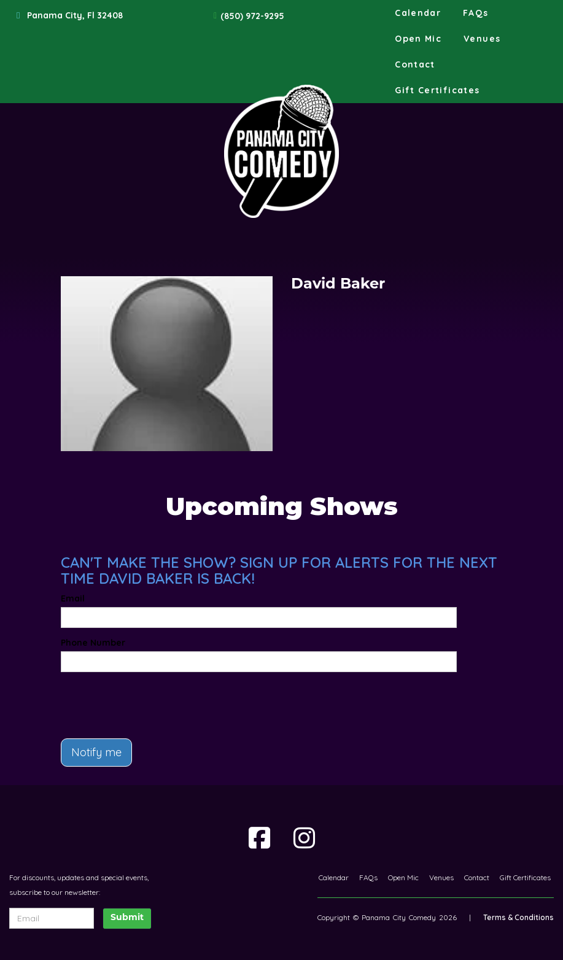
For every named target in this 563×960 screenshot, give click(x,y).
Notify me (96, 752)
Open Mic (418, 38)
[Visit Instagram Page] (304, 838)
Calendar (418, 12)
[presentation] (132, 699)
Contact (415, 64)
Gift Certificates (437, 90)
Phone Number (93, 642)
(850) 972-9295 (252, 15)
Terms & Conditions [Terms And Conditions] (518, 917)
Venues (482, 38)
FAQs (475, 12)
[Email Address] (51, 918)
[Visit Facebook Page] (259, 838)
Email (73, 598)
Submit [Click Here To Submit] (127, 918)
